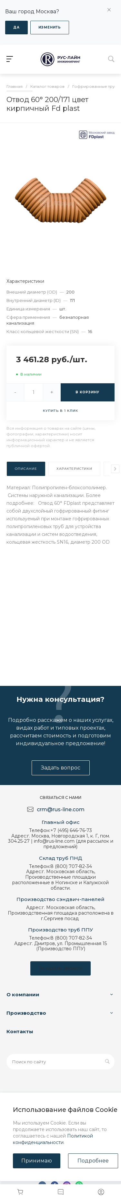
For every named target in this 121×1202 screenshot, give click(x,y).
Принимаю (36, 1161)
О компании (22, 994)
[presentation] (115, 469)
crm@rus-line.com (61, 809)
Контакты (19, 1031)
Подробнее (93, 1161)
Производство (26, 1013)
